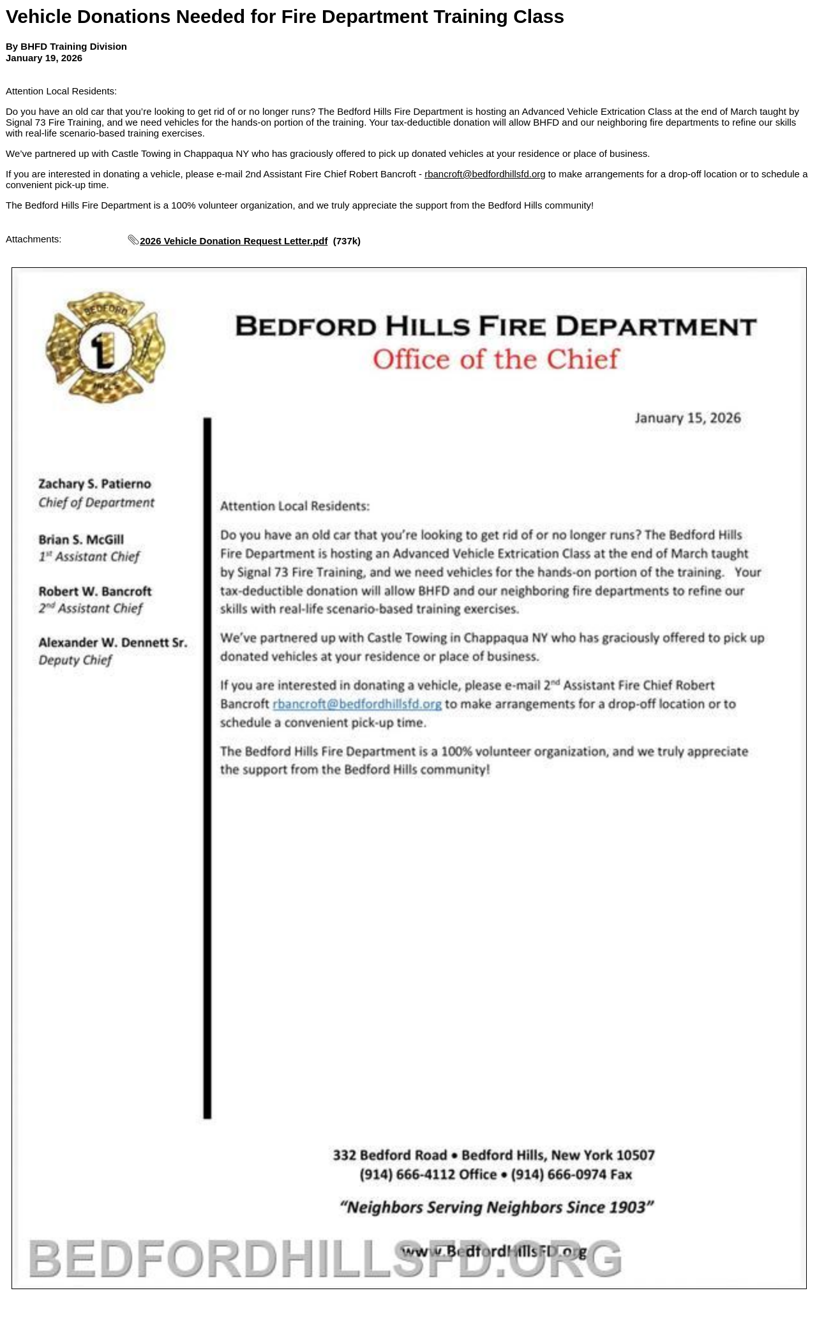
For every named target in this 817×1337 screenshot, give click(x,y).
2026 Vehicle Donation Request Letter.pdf (233, 240)
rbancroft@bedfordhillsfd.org (485, 173)
